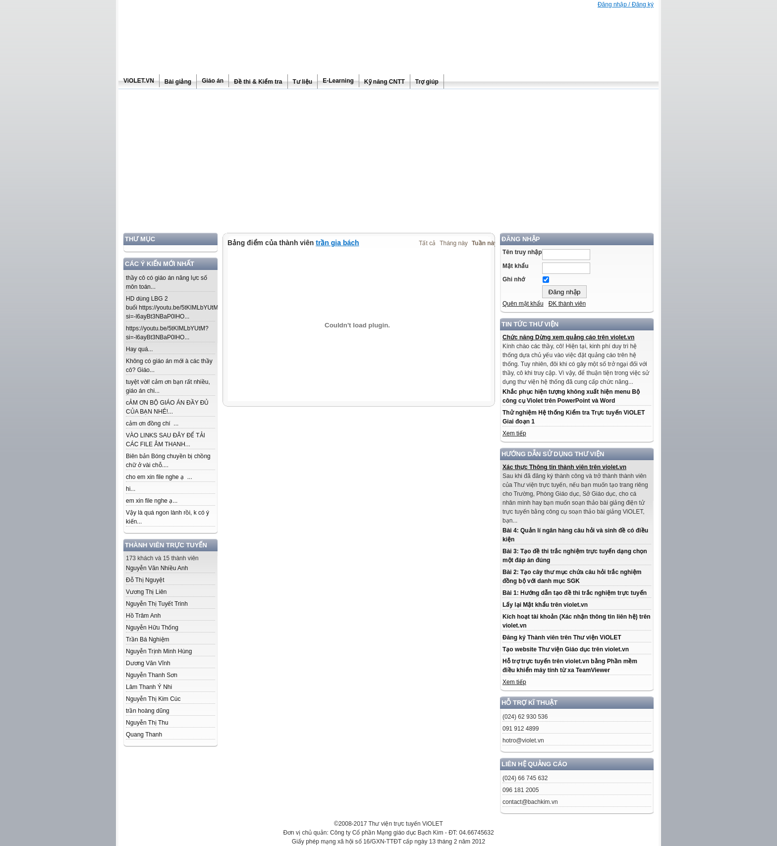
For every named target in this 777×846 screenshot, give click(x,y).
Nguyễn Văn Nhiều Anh (157, 568)
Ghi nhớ (513, 279)
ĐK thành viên (567, 303)
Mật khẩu (515, 266)
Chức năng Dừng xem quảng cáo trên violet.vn (568, 337)
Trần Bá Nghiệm (147, 639)
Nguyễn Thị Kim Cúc (153, 698)
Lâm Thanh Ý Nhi (149, 687)
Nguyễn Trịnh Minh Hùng (159, 651)
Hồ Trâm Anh (143, 615)
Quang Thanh (144, 734)
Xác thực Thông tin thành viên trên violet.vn (564, 467)
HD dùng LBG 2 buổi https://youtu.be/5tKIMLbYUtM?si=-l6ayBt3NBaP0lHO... (174, 307)
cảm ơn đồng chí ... (152, 423)
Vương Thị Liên (146, 591)
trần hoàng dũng (147, 710)
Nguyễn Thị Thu (147, 722)
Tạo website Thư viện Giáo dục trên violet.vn (565, 649)
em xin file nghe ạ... (151, 500)
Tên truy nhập (522, 252)
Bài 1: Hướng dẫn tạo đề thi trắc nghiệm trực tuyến (574, 592)
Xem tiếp (514, 433)
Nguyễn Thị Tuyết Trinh (157, 603)
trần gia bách (337, 243)
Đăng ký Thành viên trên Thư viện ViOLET (561, 637)
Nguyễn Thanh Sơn (151, 675)
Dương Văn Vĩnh (148, 663)
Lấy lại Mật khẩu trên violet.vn (545, 604)
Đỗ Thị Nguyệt (145, 580)
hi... (130, 488)
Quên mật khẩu (523, 303)
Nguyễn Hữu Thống (152, 627)
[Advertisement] (388, 163)
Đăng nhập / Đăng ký (626, 4)
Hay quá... (139, 349)
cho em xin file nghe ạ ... (159, 477)
